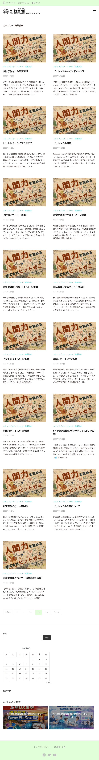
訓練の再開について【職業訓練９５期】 (21, 570)
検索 (5, 625)
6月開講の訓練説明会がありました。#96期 (72, 428)
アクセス (37, 3)
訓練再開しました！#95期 (14, 428)
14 (47, 604)
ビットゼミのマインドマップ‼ (66, 71)
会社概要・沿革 (59, 740)
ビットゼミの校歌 (61, 142)
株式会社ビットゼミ (52, 754)
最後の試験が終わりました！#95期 (18, 285)
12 (30, 604)
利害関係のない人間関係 (14, 499)
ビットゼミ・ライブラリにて (16, 142)
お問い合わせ (24, 3)
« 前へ (8, 604)
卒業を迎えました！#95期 (14, 356)
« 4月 (48, 674)
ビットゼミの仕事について (65, 499)
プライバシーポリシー (42, 740)
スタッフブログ (9, 66)
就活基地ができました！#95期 (67, 285)
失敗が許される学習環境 (14, 71)
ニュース (19, 66)
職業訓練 (28, 66)
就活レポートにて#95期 (64, 356)
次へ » (56, 604)
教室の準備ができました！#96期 (67, 214)
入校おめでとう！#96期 (13, 214)
